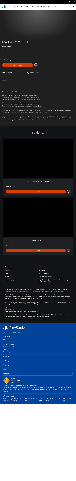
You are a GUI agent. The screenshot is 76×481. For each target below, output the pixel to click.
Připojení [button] (38, 373)
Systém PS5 (16, 7)
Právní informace (6, 399)
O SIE (4, 339)
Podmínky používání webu (31, 399)
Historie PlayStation (8, 352)
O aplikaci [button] (38, 336)
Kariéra (5, 342)
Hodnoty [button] (38, 361)
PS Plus (28, 7)
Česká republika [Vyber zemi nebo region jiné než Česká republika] (10, 396)
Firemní (5, 349)
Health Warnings (9, 309)
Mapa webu (40, 399)
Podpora (57, 7)
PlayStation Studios (8, 344)
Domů (4, 332)
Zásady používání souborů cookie (53, 399)
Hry (9, 7)
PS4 (22, 7)
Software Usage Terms (67, 399)
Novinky (43, 7)
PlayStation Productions (9, 347)
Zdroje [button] (38, 369)
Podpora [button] (38, 365)
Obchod (50, 7)
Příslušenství (35, 7)
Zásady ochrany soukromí (16, 399)
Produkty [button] (38, 357)
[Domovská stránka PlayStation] (4, 7)
